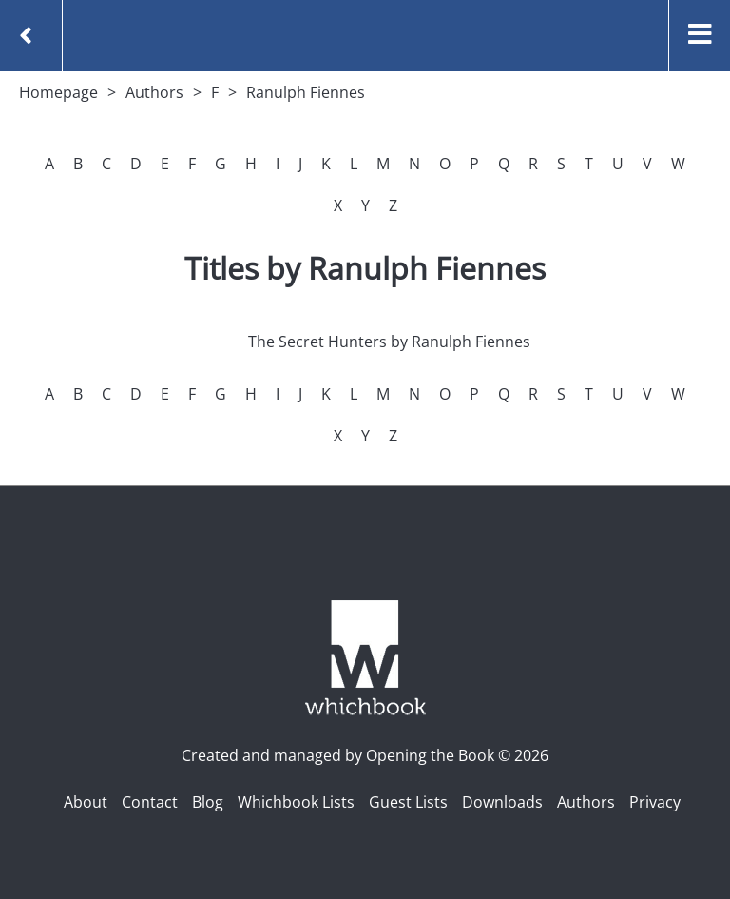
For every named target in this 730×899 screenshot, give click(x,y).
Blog (207, 802)
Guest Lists (408, 802)
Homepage (58, 92)
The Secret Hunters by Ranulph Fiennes (389, 341)
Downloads (502, 802)
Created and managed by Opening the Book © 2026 (365, 755)
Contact (150, 802)
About (85, 802)
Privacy (655, 802)
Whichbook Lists (296, 802)
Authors (154, 92)
